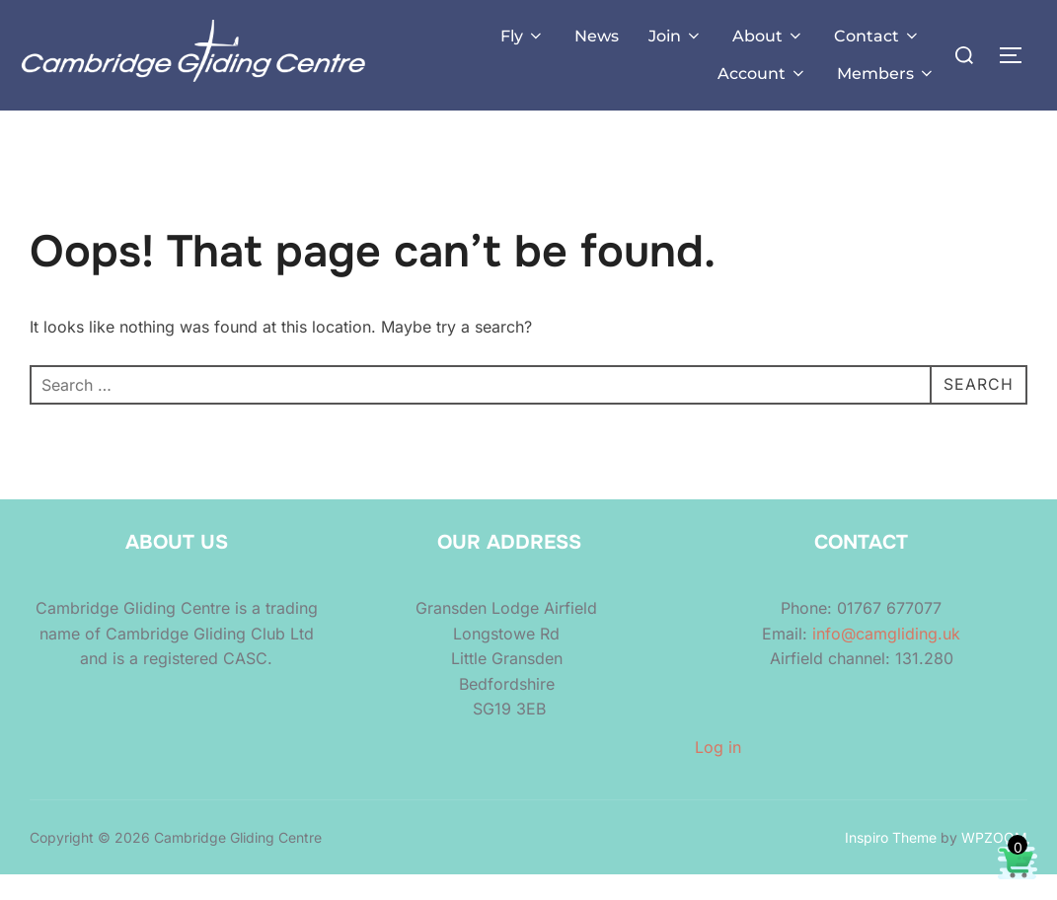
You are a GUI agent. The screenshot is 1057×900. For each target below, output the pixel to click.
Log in (718, 772)
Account (762, 73)
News (596, 36)
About (768, 36)
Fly (522, 36)
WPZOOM (994, 862)
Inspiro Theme (891, 862)
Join (675, 36)
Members (886, 73)
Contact (877, 36)
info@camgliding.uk (886, 658)
